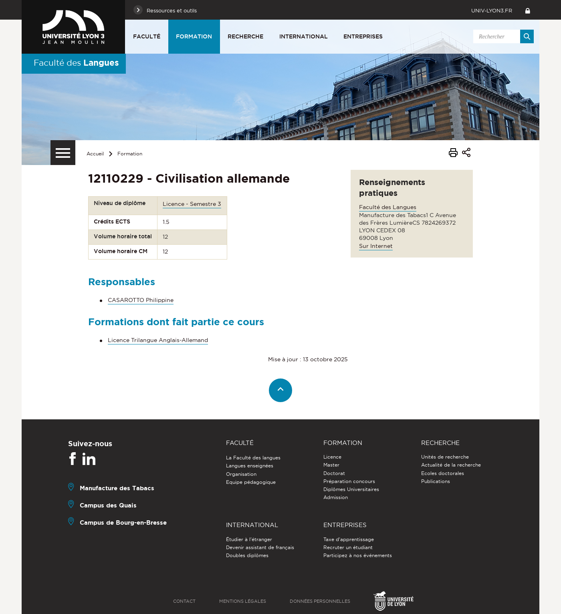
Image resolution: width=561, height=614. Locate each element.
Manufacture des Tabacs (117, 488)
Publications (435, 481)
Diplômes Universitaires (351, 489)
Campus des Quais (108, 505)
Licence (332, 456)
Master (331, 464)
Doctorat (334, 473)
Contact (184, 601)
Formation (194, 36)
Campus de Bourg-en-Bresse (123, 522)
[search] (502, 36)
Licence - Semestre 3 (192, 204)
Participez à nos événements (357, 555)
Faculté (146, 36)
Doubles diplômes (247, 555)
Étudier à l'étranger (249, 539)
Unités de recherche (445, 456)
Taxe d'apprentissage (348, 539)
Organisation (241, 474)
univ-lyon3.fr (491, 10)
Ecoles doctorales (442, 473)
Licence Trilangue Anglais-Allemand (158, 340)
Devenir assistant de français (260, 547)
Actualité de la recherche (451, 464)
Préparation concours (349, 481)
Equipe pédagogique (251, 482)
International (303, 36)
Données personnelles (320, 601)
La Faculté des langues (253, 457)
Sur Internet (376, 246)
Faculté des (76, 62)
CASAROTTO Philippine (141, 300)
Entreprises (363, 36)
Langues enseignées (249, 465)
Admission (335, 497)
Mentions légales (242, 601)
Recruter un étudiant (348, 547)
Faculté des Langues (387, 207)
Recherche (245, 36)
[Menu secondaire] (62, 152)
